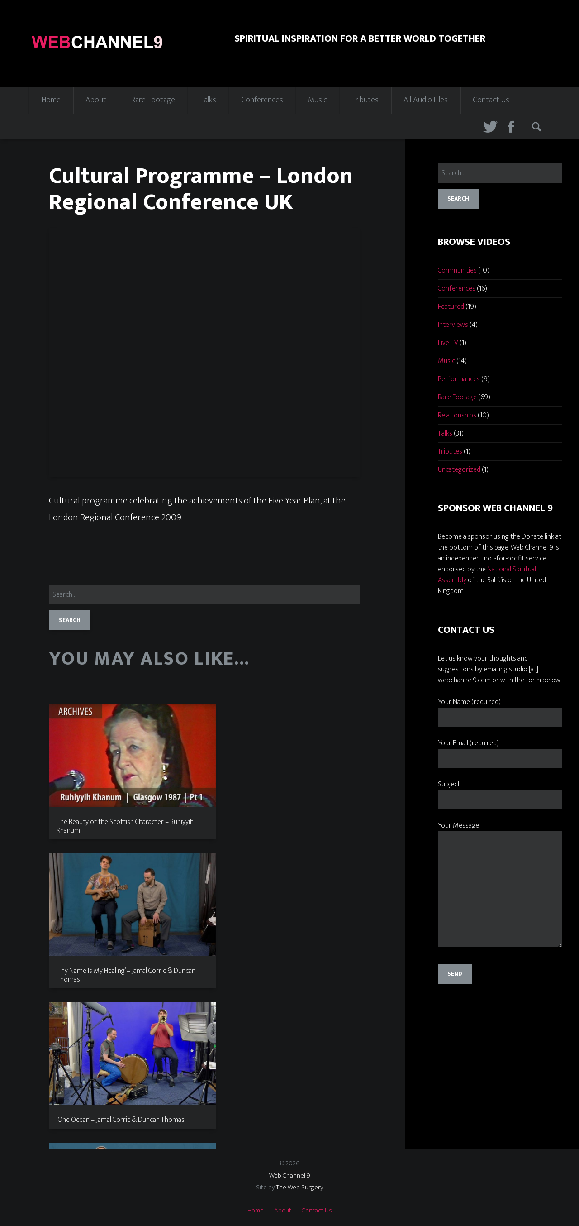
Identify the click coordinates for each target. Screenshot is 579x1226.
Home (51, 100)
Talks (208, 100)
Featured (451, 307)
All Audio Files (425, 100)
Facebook (513, 127)
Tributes (365, 100)
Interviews (453, 325)
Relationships (457, 415)
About (95, 100)
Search (538, 127)
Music (317, 100)
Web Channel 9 (289, 1175)
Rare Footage (153, 100)
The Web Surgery (299, 1187)
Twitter (489, 127)
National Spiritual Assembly (487, 574)
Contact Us (491, 100)
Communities (457, 270)
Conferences (262, 100)
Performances (459, 379)
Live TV (448, 343)
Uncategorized (459, 470)
